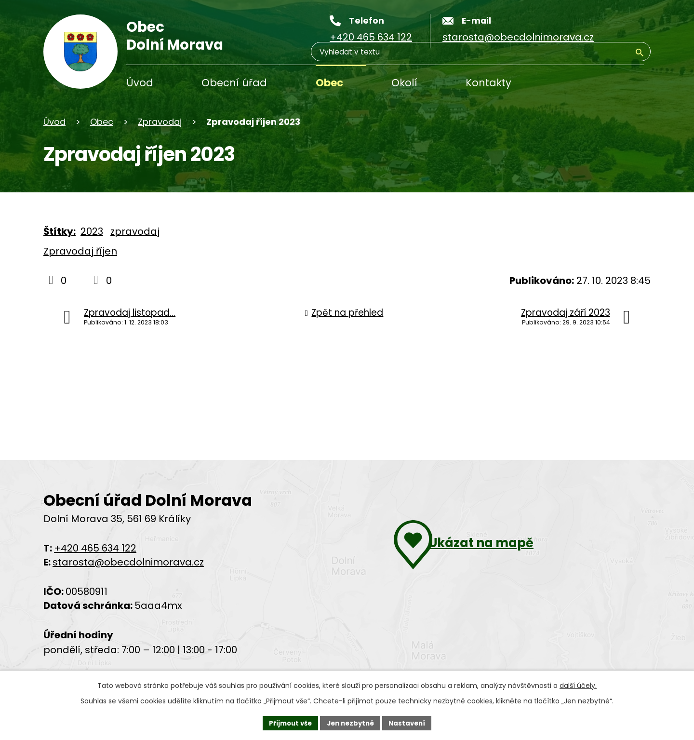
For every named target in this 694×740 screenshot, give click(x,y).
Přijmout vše (287, 722)
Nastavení (410, 722)
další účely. (578, 684)
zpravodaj (135, 231)
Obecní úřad (234, 83)
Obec (329, 83)
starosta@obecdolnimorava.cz (128, 562)
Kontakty (488, 83)
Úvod (139, 83)
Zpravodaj (160, 122)
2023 (91, 231)
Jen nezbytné (350, 722)
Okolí (404, 83)
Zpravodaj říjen (80, 251)
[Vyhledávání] (598, 84)
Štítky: (59, 231)
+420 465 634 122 (95, 548)
